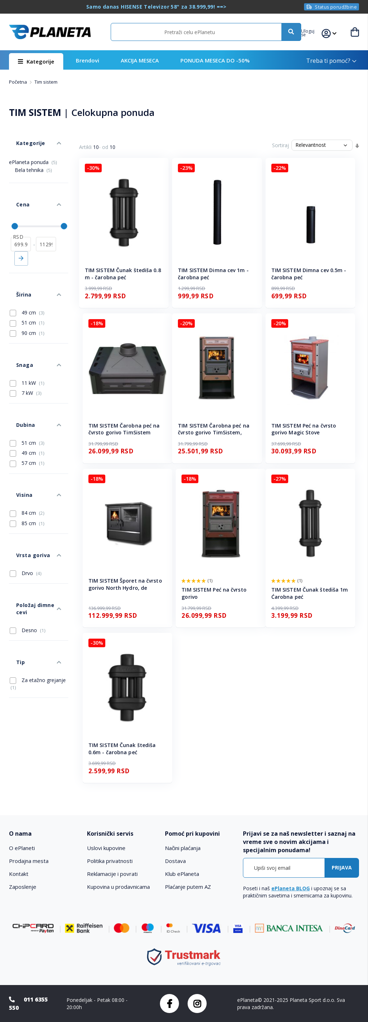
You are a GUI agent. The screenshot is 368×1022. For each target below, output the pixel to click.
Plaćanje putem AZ (188, 886)
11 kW (27, 336)
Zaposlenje (22, 886)
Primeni (21, 234)
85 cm (27, 455)
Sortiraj (280, 145)
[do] (46, 219)
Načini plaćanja (183, 847)
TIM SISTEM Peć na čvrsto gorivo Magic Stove (303, 429)
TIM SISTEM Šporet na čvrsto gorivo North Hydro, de (125, 584)
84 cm (27, 445)
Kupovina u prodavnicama (118, 886)
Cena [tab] (15, 186)
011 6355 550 (28, 1003)
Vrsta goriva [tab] (25, 480)
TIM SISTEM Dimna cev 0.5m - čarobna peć (308, 274)
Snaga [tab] (17, 321)
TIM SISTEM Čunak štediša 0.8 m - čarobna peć (123, 274)
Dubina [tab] (18, 371)
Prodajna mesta (29, 860)
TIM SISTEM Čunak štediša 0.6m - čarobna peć (122, 749)
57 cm (27, 406)
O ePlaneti (22, 847)
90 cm (27, 297)
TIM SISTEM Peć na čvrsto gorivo (213, 593)
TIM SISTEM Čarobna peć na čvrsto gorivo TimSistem (124, 429)
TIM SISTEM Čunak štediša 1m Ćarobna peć (309, 593)
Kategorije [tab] (22, 135)
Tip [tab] (13, 558)
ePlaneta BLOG (290, 888)
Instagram (197, 1003)
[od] (21, 219)
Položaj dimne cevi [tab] (33, 519)
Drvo (26, 494)
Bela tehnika (33, 159)
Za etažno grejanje (37, 577)
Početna (18, 82)
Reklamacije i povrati (112, 873)
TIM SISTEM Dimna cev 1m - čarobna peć (213, 274)
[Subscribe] (342, 868)
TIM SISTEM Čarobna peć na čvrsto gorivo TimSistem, (213, 429)
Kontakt (18, 873)
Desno (28, 533)
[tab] (44, 834)
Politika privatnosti (110, 860)
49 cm (27, 277)
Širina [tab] (16, 262)
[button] (315, 32)
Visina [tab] (16, 431)
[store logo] (50, 32)
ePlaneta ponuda (33, 151)
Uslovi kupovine (106, 847)
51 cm (27, 287)
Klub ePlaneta (182, 873)
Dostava (175, 860)
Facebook (169, 1003)
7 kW (26, 346)
